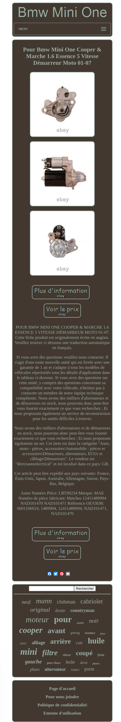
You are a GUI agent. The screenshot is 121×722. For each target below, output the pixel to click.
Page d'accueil (62, 688)
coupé (84, 653)
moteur (37, 619)
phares (96, 663)
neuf (26, 602)
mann (44, 601)
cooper (31, 630)
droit (84, 663)
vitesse (67, 655)
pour (63, 619)
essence (90, 633)
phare (35, 669)
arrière (60, 641)
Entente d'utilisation (62, 713)
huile (96, 640)
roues (75, 669)
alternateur (55, 669)
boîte (70, 662)
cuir (79, 642)
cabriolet (91, 601)
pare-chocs (54, 663)
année (80, 622)
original (40, 609)
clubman (66, 602)
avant (56, 631)
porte (89, 669)
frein (101, 655)
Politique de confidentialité (62, 705)
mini (28, 652)
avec (23, 643)
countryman (82, 610)
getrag (75, 633)
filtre (50, 652)
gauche (33, 661)
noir (94, 621)
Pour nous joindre (62, 696)
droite (60, 610)
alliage (38, 642)
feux (102, 633)
